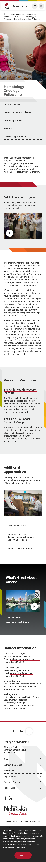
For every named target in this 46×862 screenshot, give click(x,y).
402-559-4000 (10, 752)
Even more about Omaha (17, 622)
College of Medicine (21, 6)
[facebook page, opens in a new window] (5, 798)
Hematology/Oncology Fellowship (27, 19)
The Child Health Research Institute (20, 391)
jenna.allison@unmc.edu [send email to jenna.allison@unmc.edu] (21, 673)
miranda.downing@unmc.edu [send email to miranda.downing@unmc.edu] (24, 686)
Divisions (18, 17)
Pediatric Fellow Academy (19, 548)
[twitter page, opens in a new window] (11, 798)
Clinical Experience (13, 120)
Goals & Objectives (13, 104)
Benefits (8, 128)
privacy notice (8, 848)
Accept (23, 855)
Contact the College (13, 765)
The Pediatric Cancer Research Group (17, 420)
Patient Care (9, 788)
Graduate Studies (12, 782)
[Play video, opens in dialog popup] (9, 233)
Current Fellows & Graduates (17, 112)
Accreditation (10, 770)
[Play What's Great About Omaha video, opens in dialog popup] (34, 606)
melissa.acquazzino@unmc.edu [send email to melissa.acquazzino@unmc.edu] (25, 659)
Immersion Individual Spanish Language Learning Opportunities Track (20, 537)
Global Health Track (16, 525)
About (6, 759)
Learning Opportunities (15, 136)
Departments (10, 776)
